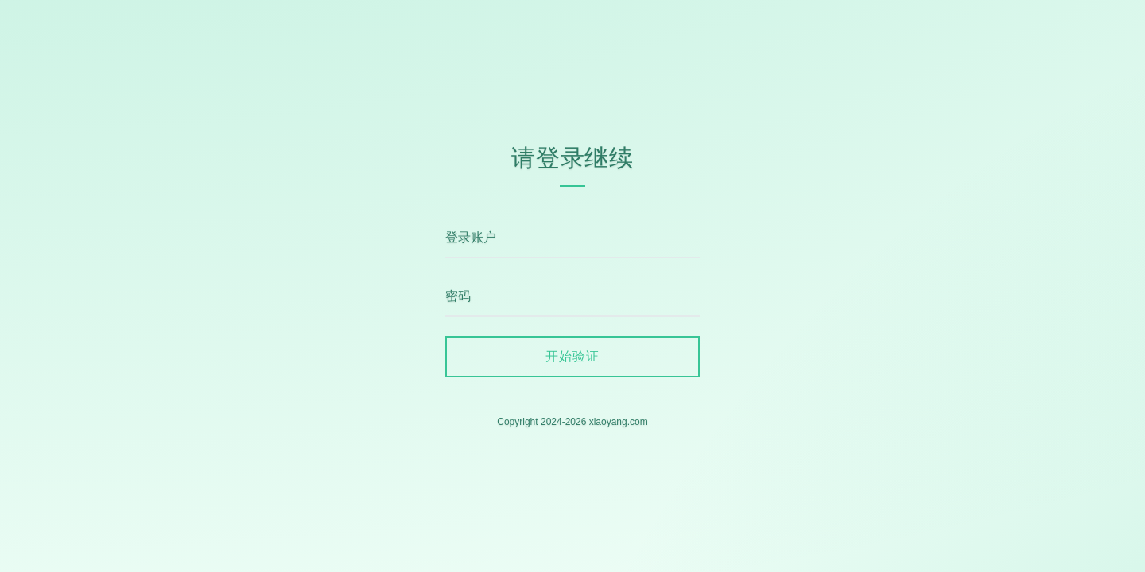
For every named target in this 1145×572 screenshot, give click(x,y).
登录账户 (470, 237)
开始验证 (572, 356)
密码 (458, 296)
